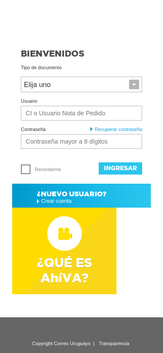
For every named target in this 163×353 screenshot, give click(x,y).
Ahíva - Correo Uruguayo (81, 20)
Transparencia (114, 343)
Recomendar (40, 329)
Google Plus (73, 329)
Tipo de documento (41, 67)
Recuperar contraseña (116, 129)
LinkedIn (56, 329)
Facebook (121, 329)
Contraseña (33, 129)
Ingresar (120, 168)
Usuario (29, 101)
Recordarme (41, 169)
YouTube (89, 329)
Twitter (105, 329)
